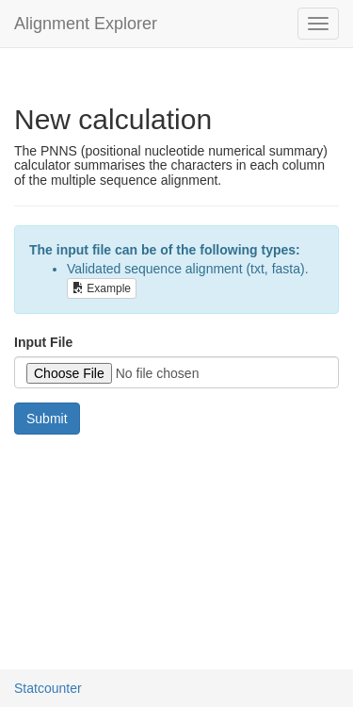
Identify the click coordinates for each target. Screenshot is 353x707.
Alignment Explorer (85, 23)
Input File (43, 342)
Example (101, 288)
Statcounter (48, 688)
